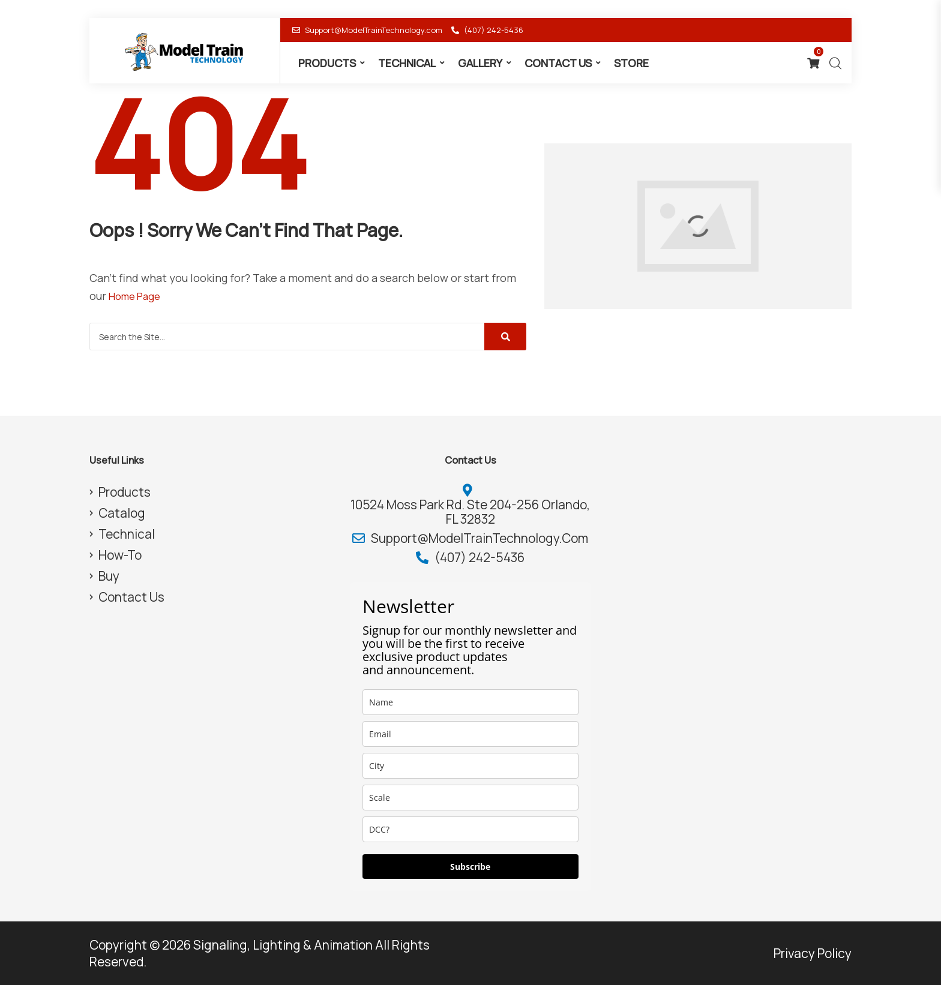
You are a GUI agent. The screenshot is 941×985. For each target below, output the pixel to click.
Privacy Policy (813, 953)
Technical (407, 63)
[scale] (470, 797)
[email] (470, 734)
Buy (108, 576)
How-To (120, 555)
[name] (470, 702)
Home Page (138, 296)
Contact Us (558, 63)
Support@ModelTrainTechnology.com (367, 30)
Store (631, 63)
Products (327, 63)
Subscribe (470, 866)
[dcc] (470, 829)
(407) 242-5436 (487, 30)
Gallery (480, 63)
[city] (470, 766)
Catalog (121, 513)
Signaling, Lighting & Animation (283, 944)
